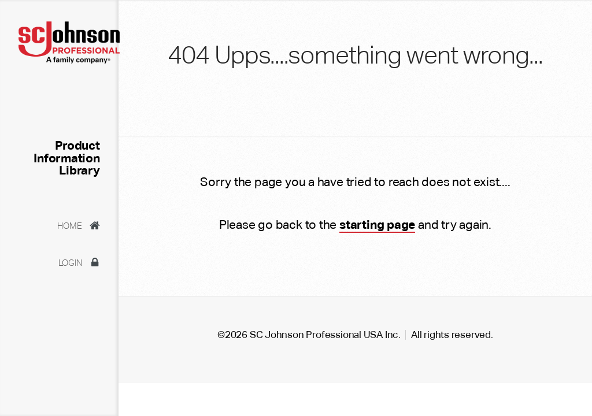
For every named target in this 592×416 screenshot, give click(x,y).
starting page (377, 224)
